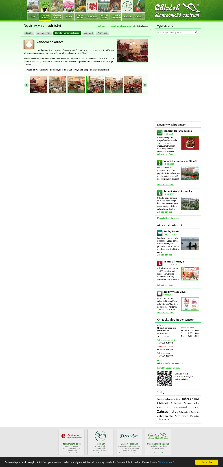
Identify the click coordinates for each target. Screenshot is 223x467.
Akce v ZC (88, 33)
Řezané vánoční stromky (178, 191)
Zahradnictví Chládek (107, 26)
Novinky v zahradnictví (171, 124)
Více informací (165, 462)
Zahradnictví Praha (186, 407)
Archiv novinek (124, 26)
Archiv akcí (102, 33)
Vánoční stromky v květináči (180, 161)
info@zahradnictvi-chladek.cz (170, 363)
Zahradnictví (167, 412)
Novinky (28, 33)
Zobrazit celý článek (165, 154)
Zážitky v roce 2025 (175, 292)
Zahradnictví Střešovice (172, 416)
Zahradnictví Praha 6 (188, 412)
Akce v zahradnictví (169, 225)
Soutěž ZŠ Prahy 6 (174, 261)
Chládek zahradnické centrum (176, 319)
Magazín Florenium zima (178, 131)
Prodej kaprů (171, 231)
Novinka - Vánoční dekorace (67, 33)
